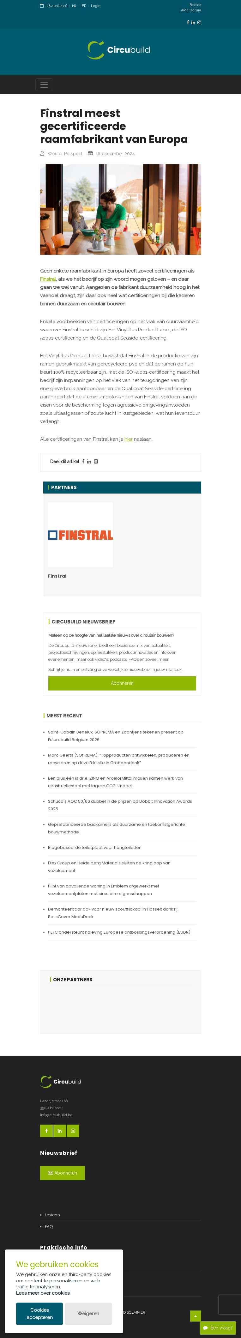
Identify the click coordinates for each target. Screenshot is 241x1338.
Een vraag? (218, 1327)
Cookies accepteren (40, 1313)
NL (74, 6)
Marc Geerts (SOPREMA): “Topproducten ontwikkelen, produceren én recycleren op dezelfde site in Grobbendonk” (119, 759)
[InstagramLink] (199, 22)
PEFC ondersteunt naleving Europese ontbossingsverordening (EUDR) (119, 932)
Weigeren (88, 1314)
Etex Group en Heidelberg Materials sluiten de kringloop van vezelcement (109, 867)
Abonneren (122, 683)
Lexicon (52, 1215)
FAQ (49, 1227)
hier (128, 439)
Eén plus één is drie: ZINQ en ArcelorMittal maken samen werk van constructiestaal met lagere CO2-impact (115, 782)
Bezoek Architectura (191, 7)
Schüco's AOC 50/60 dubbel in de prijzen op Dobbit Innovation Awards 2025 (120, 805)
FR (84, 6)
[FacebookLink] (188, 22)
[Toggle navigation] (44, 84)
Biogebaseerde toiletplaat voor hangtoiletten (95, 847)
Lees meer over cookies (42, 1293)
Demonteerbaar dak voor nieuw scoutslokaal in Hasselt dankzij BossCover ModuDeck (113, 913)
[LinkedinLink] (193, 22)
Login (95, 6)
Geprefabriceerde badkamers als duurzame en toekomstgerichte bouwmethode (116, 828)
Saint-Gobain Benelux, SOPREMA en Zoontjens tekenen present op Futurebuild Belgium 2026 (116, 736)
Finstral (48, 279)
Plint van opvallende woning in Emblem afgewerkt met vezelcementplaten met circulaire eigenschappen (103, 890)
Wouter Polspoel (65, 153)
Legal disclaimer (127, 1312)
